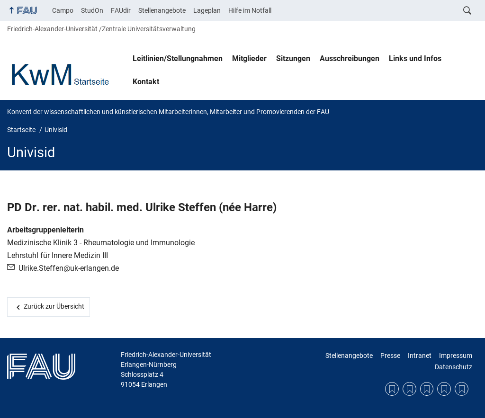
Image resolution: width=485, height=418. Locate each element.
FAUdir (121, 10)
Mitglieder (249, 58)
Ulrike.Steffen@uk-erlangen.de (68, 268)
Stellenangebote (162, 10)
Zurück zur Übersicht (54, 306)
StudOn (92, 10)
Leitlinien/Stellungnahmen (178, 58)
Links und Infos (415, 58)
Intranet (419, 355)
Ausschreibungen (349, 58)
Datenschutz (453, 367)
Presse (390, 355)
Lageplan (207, 10)
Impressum (455, 355)
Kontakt (146, 81)
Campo (62, 10)
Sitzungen (293, 58)
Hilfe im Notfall (249, 10)
